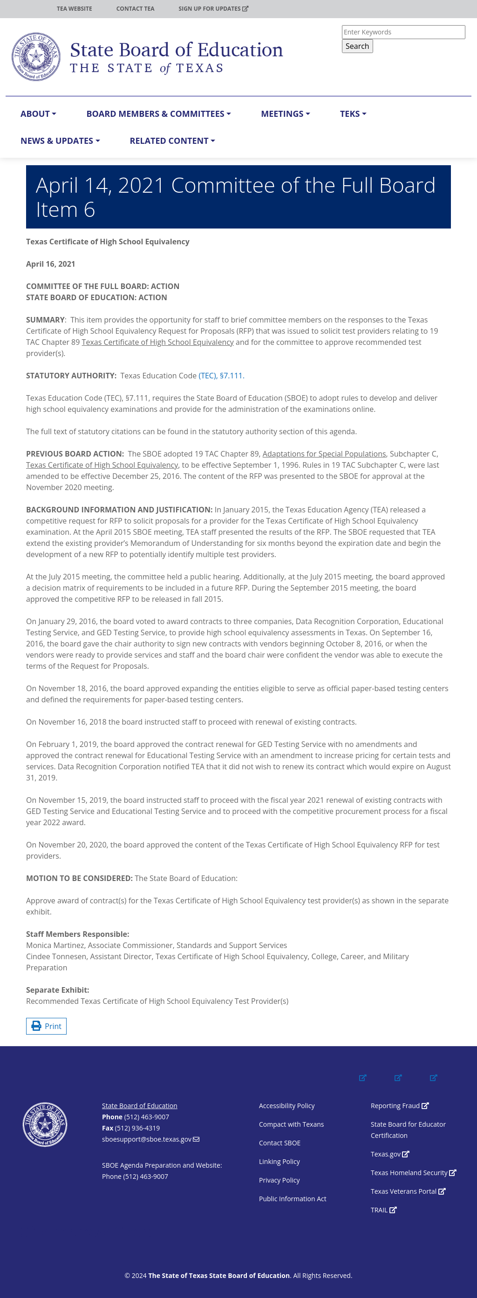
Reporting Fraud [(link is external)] (400, 1105)
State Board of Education (139, 1105)
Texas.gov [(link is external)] (390, 1154)
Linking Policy (279, 1161)
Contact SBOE (279, 1142)
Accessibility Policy (286, 1105)
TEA (27, 8)
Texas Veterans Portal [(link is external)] (408, 1191)
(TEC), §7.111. (221, 375)
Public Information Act (293, 1198)
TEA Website (74, 9)
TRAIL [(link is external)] (384, 1209)
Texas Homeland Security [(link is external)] (414, 1172)
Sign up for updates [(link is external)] (214, 9)
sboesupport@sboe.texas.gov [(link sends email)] (150, 1139)
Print (46, 1026)
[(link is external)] (372, 1086)
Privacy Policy (279, 1180)
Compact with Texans (291, 1124)
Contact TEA (135, 9)
